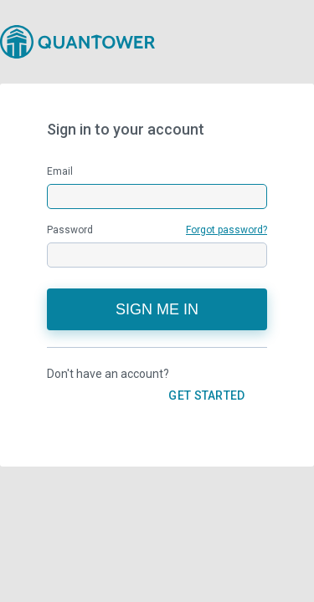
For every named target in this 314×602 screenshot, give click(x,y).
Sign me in (157, 309)
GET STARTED (206, 395)
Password (157, 230)
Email (60, 171)
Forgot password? (226, 230)
